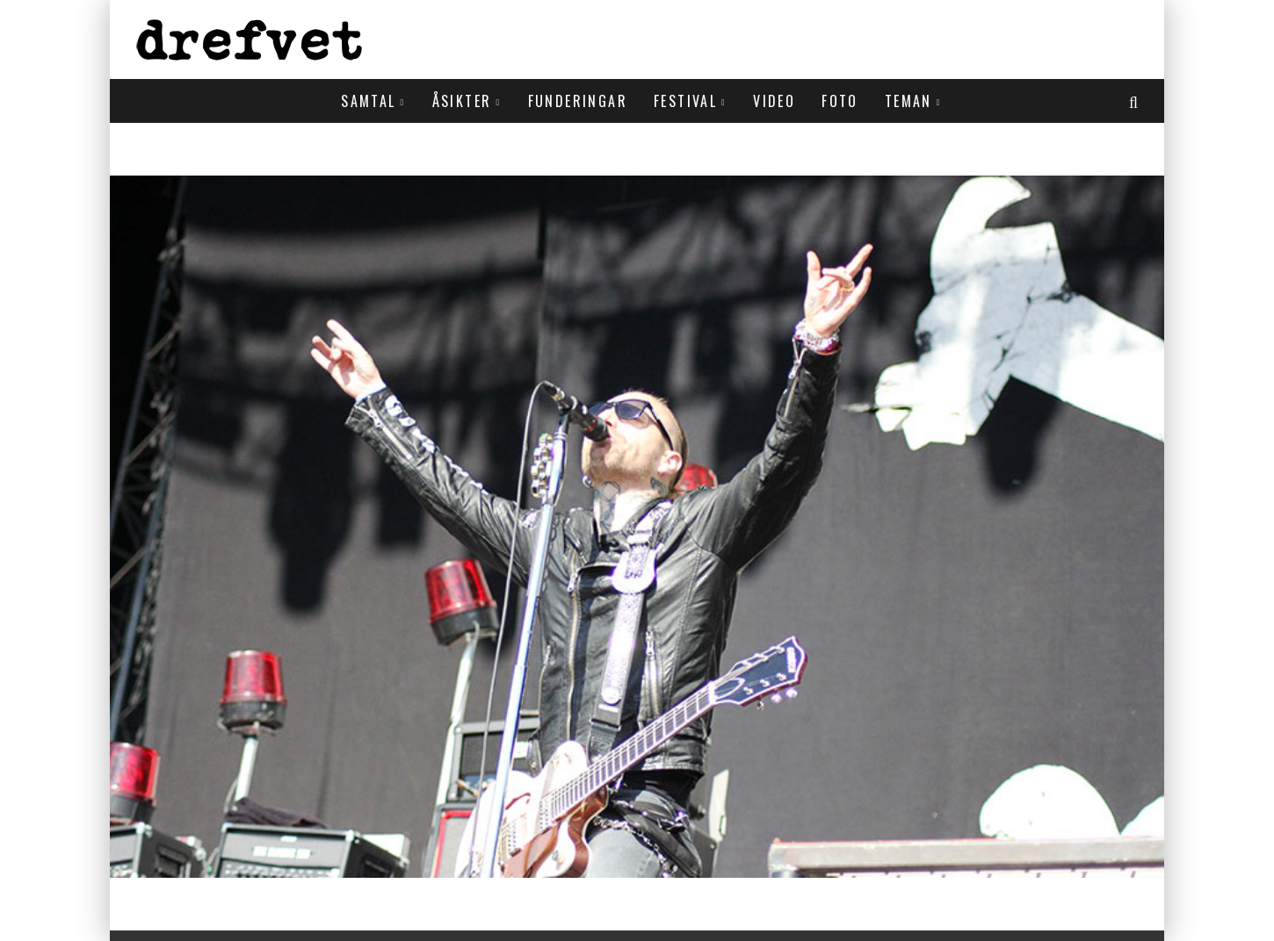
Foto (840, 100)
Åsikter (462, 100)
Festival (685, 100)
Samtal (368, 100)
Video (774, 100)
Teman (908, 100)
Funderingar (577, 100)
